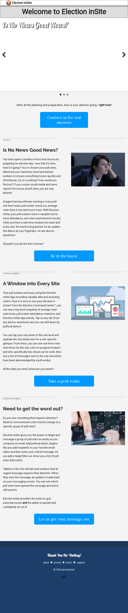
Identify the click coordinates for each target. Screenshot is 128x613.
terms (69, 562)
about (46, 562)
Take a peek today (64, 381)
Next (123, 55)
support (81, 562)
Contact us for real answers (64, 120)
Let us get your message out (64, 519)
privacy (57, 562)
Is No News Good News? (35, 24)
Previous (5, 55)
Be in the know (64, 255)
